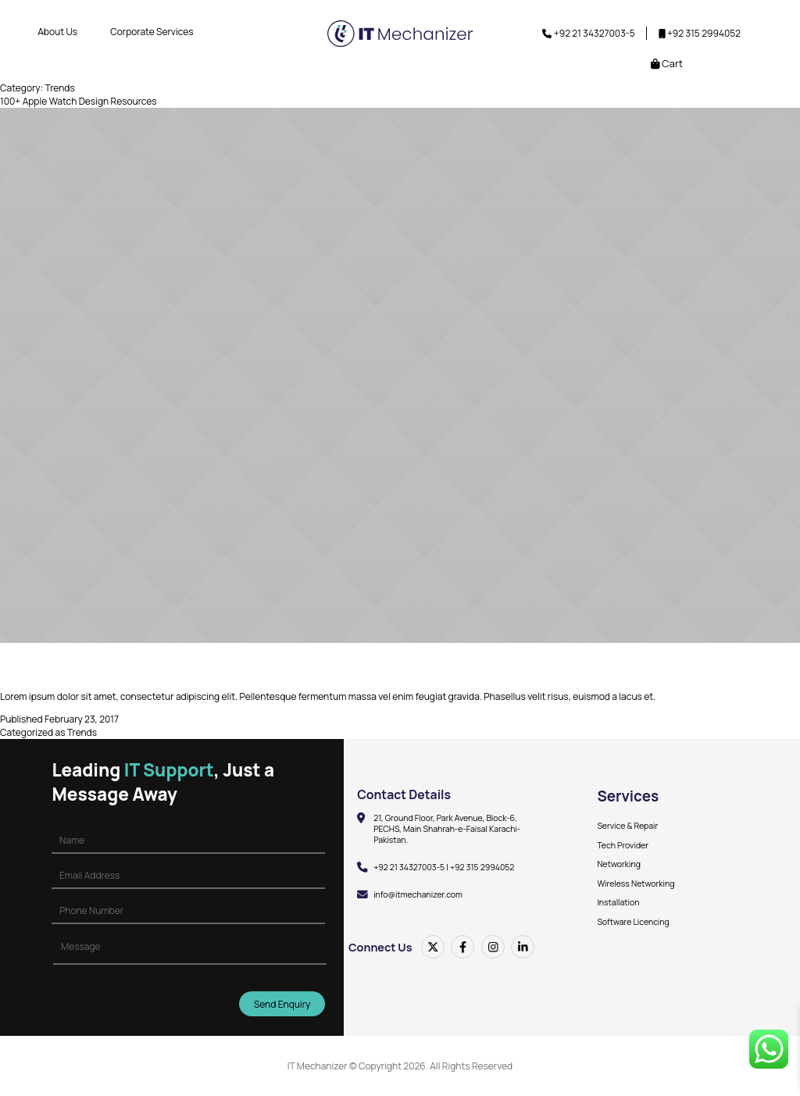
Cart (667, 63)
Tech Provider (622, 845)
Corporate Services (151, 31)
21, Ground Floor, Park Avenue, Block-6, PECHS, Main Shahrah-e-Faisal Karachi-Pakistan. (446, 828)
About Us (57, 31)
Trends (82, 732)
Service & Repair (627, 825)
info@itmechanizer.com (417, 894)
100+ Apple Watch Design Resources (78, 101)
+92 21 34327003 (590, 33)
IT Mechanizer (318, 1066)
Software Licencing (633, 921)
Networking (619, 864)
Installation (618, 902)
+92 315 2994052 (704, 33)
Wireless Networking (635, 883)
